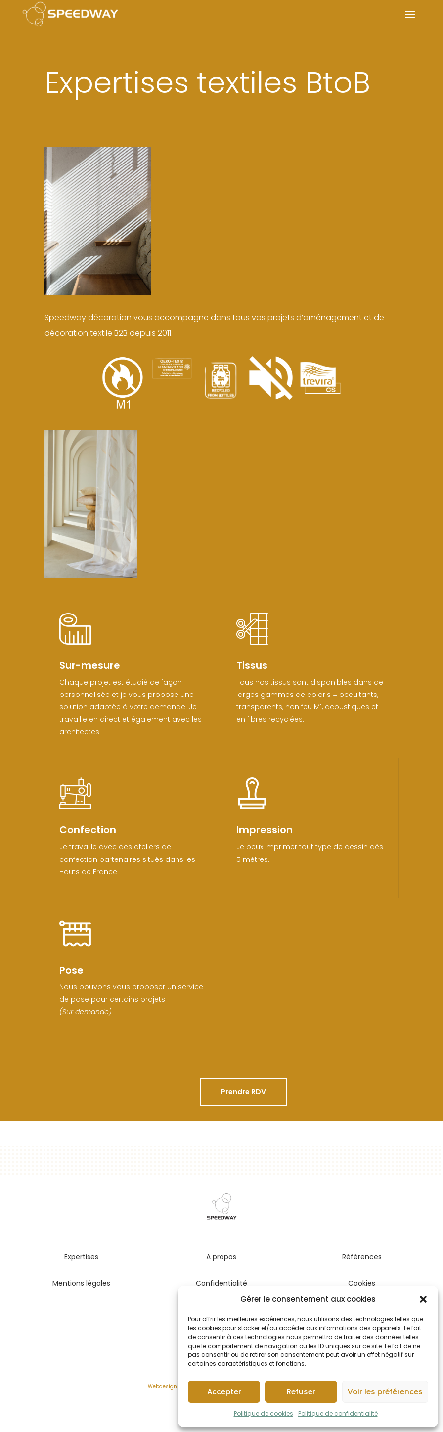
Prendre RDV (243, 1092)
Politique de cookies (263, 1413)
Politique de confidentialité (338, 1413)
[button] (423, 1299)
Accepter (224, 1392)
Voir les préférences (385, 1392)
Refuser (301, 1392)
